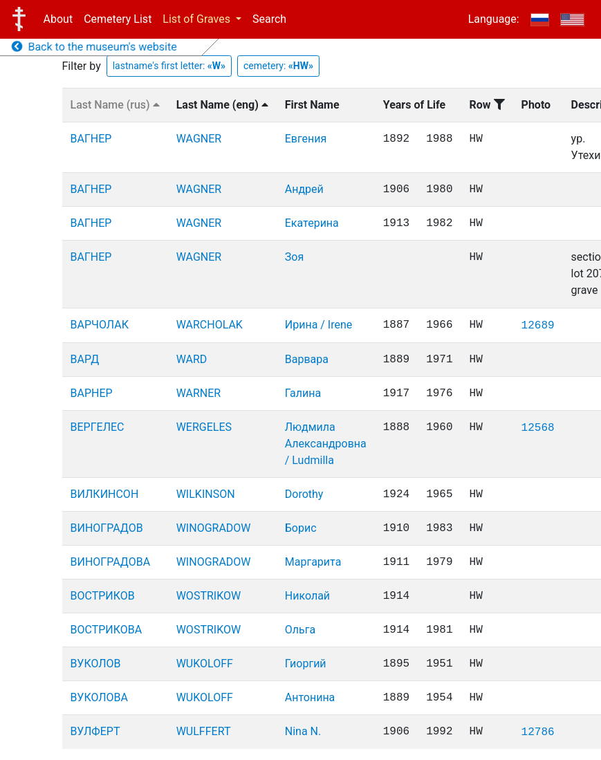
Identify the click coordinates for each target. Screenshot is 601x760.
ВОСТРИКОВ (103, 595)
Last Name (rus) (115, 104)
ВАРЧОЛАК (100, 324)
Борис (301, 528)
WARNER (198, 393)
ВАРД (85, 359)
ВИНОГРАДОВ (107, 528)
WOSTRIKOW (208, 595)
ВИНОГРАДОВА (111, 561)
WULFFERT (203, 731)
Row (487, 104)
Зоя (294, 256)
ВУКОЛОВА (99, 697)
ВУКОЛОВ (96, 663)
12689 (538, 325)
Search (269, 19)
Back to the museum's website (94, 46)
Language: (493, 19)
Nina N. (303, 731)
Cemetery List (117, 19)
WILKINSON (205, 494)
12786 (538, 732)
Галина (303, 393)
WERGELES (204, 427)
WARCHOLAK (209, 324)
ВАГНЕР (91, 138)
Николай (307, 595)
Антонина (310, 697)
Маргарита (313, 561)
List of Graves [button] (198, 19)
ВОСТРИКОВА (106, 629)
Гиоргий (305, 663)
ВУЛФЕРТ (95, 731)
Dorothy (304, 494)
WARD (191, 359)
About (58, 19)
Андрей (304, 189)
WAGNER (198, 138)
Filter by (81, 66)
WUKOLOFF (204, 663)
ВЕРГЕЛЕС (97, 427)
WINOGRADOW (213, 528)
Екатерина (312, 223)
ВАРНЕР (92, 393)
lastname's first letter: (169, 65)
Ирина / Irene (319, 324)
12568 (538, 428)
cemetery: (278, 65)
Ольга (300, 629)
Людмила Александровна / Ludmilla (326, 443)
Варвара (307, 359)
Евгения (306, 138)
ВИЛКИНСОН (105, 494)
